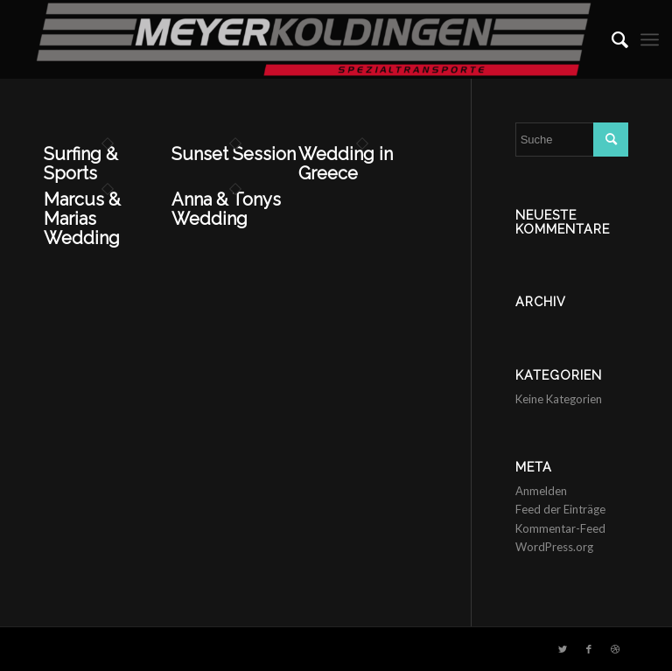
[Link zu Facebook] (589, 649)
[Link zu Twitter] (563, 649)
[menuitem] (611, 39)
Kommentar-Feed (560, 528)
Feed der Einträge (560, 509)
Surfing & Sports (81, 163)
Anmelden (541, 491)
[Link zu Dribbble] (615, 649)
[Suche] (611, 39)
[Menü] (649, 39)
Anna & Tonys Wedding (226, 209)
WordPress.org (554, 547)
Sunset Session (234, 153)
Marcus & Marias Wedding (82, 218)
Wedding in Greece (345, 163)
